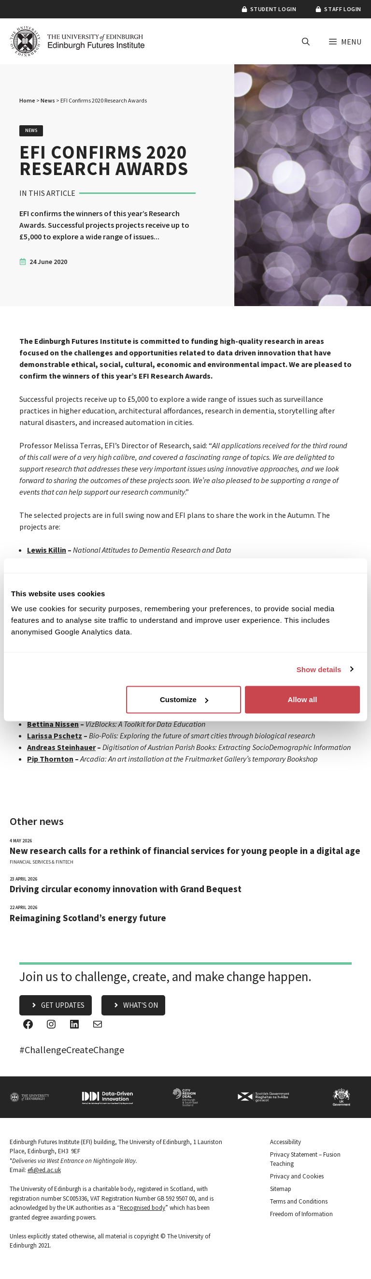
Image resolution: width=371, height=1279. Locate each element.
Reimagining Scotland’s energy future (88, 918)
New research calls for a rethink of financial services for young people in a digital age (185, 850)
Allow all (302, 699)
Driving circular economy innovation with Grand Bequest (126, 889)
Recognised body (142, 1208)
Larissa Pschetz (54, 735)
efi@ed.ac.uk (44, 1170)
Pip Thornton (50, 759)
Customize (184, 699)
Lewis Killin (46, 550)
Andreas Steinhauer (61, 747)
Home (27, 100)
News (48, 100)
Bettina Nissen (53, 724)
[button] (305, 41)
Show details (319, 669)
